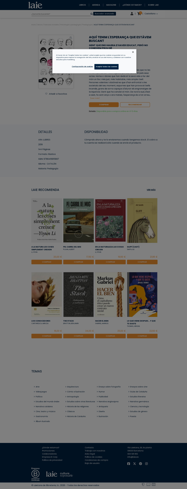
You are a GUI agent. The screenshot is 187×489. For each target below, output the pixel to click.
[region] (94, 61)
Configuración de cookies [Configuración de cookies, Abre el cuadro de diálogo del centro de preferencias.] (82, 66)
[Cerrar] (133, 52)
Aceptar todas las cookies (106, 67)
